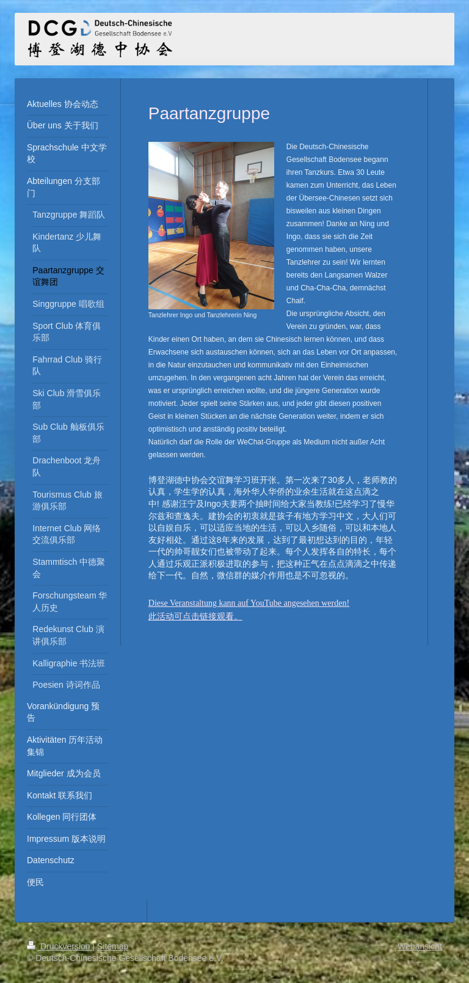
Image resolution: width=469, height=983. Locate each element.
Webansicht (420, 946)
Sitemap (112, 946)
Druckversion (59, 946)
